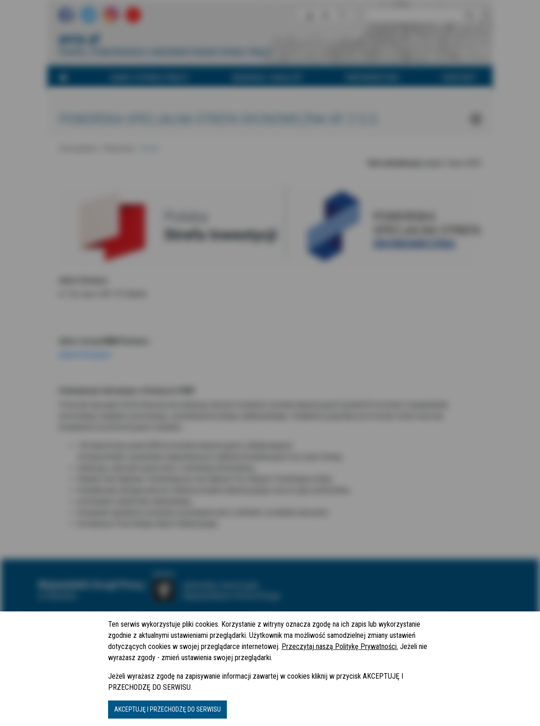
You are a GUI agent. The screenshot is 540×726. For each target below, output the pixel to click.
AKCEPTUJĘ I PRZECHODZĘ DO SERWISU (167, 709)
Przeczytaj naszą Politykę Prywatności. (340, 646)
